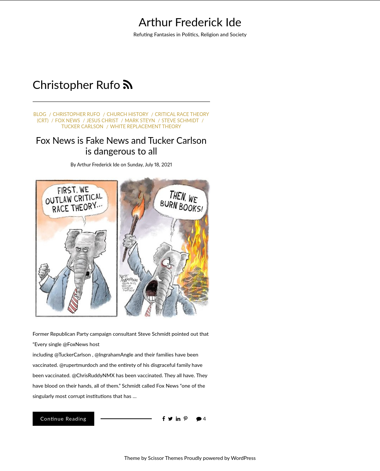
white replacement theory (145, 126)
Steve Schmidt (180, 120)
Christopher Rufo (76, 114)
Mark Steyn (140, 120)
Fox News (67, 120)
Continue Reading (63, 418)
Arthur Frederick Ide (190, 22)
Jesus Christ (102, 120)
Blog (39, 114)
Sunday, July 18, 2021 (149, 164)
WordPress (243, 458)
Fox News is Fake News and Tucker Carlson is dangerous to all (121, 145)
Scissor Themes (165, 458)
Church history (127, 114)
